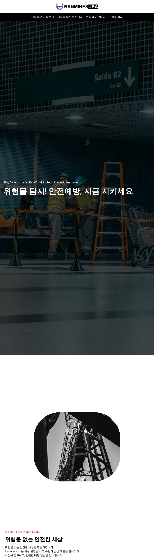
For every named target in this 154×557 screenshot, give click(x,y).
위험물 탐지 (116, 17)
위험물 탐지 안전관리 (70, 17)
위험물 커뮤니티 (95, 17)
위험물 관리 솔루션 (42, 17)
